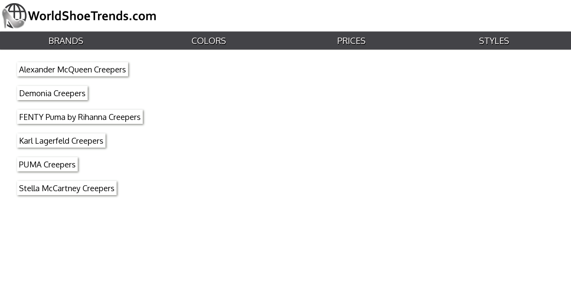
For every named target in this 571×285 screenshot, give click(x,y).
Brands (65, 40)
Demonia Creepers (52, 93)
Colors (208, 40)
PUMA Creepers (47, 164)
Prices (351, 40)
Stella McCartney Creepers (67, 188)
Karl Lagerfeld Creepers (61, 140)
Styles (493, 40)
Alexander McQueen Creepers (72, 69)
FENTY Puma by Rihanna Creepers (80, 117)
